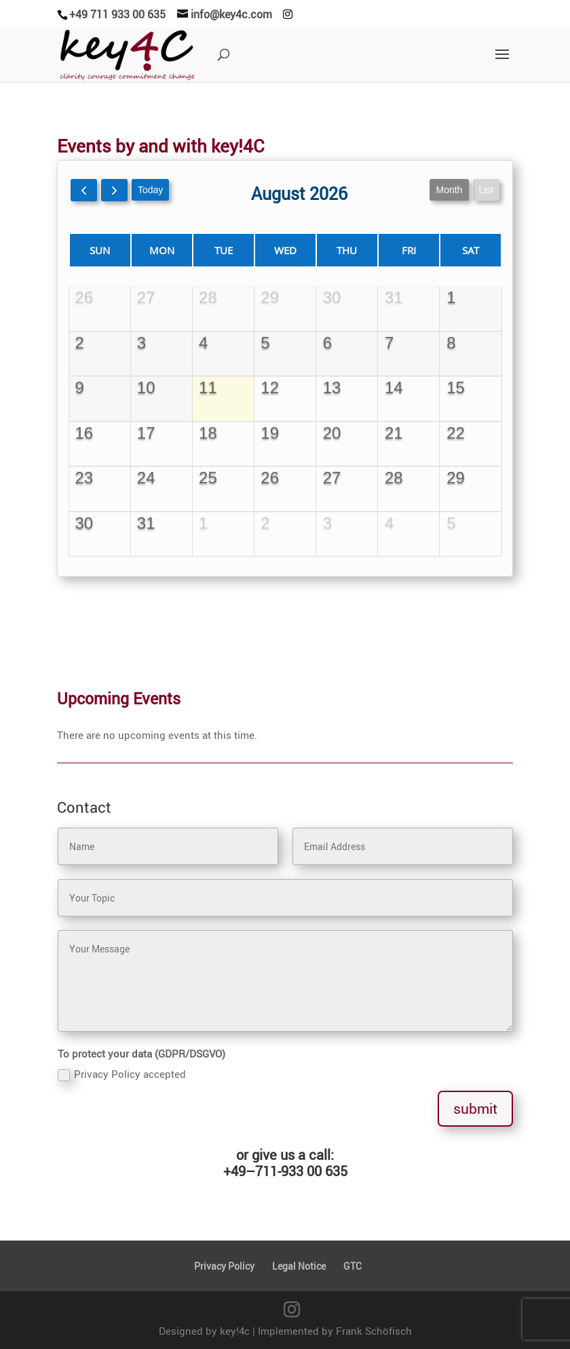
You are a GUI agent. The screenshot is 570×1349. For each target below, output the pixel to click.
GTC (352, 1266)
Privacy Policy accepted (122, 1074)
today (164, 208)
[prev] (105, 209)
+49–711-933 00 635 (285, 1171)
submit (475, 1108)
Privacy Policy (224, 1266)
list (465, 208)
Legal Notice (299, 1266)
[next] (132, 209)
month (432, 208)
